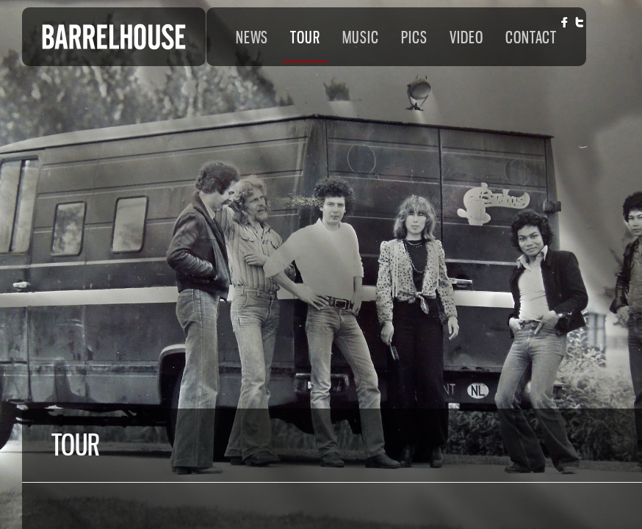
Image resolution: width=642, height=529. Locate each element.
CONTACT (531, 37)
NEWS (252, 37)
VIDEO (466, 37)
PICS (414, 37)
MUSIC (360, 37)
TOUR (305, 37)
